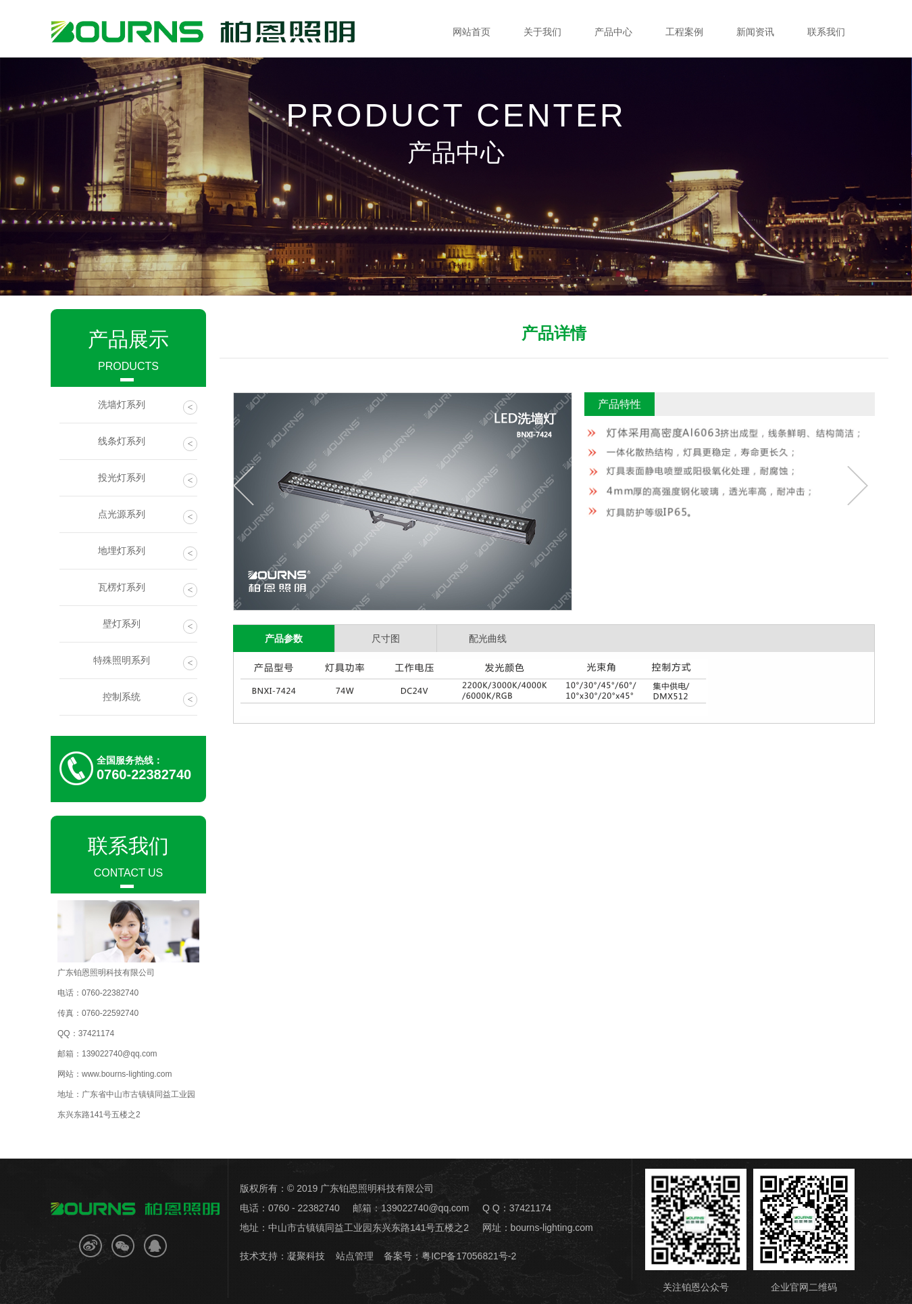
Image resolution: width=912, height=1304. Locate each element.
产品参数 (284, 638)
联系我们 (826, 31)
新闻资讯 (755, 31)
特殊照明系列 (145, 662)
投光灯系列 (148, 480)
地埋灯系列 (148, 553)
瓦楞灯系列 (148, 589)
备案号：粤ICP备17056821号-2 (450, 1256)
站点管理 (355, 1256)
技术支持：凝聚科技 (282, 1256)
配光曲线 (488, 638)
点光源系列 (148, 516)
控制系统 (150, 699)
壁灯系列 (150, 626)
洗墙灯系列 (148, 407)
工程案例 (684, 31)
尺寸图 (386, 638)
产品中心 (613, 31)
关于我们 (542, 31)
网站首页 (471, 31)
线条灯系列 (148, 443)
